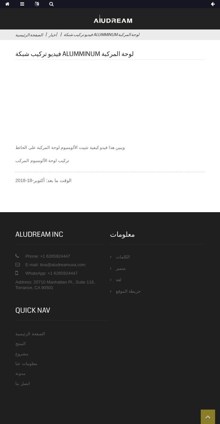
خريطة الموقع (128, 291)
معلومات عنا (26, 363)
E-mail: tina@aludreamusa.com (55, 264)
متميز (121, 268)
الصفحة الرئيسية (29, 35)
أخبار (53, 35)
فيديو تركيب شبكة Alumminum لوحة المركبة (101, 35)
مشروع (21, 353)
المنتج (20, 343)
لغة (118, 279)
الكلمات (123, 256)
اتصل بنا (22, 383)
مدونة (20, 373)
